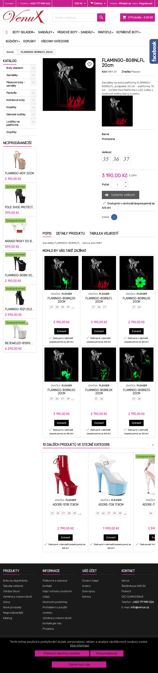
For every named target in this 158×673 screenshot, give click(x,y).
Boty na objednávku (15, 580)
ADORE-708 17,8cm (110, 504)
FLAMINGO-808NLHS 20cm (136, 300)
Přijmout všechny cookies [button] (62, 653)
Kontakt (9, 3)
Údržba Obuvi (11, 591)
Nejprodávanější (17, 143)
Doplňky (29, 41)
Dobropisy (88, 591)
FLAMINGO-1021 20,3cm (20, 309)
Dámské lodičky (16, 114)
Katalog (9, 61)
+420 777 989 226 (40, 3)
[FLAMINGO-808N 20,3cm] (20, 255)
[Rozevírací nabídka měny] (80, 3)
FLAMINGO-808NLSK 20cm (99, 391)
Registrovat (145, 3)
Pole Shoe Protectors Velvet (20, 207)
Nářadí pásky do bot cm (20, 241)
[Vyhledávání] (79, 17)
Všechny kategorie (55, 41)
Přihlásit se (125, 3)
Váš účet (89, 571)
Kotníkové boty (127, 32)
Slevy (6, 601)
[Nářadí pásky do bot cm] (20, 221)
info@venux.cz (140, 607)
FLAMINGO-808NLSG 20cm (61, 391)
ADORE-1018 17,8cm (65, 504)
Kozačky (12, 41)
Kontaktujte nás (52, 623)
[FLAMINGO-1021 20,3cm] (20, 289)
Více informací (79, 645)
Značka (126, 71)
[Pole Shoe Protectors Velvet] (20, 187)
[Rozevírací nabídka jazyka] (98, 3)
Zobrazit (63, 331)
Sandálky (45, 32)
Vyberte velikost (120, 195)
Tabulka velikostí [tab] (103, 233)
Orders (86, 585)
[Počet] (117, 185)
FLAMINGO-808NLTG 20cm (136, 391)
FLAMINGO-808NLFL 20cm (98, 300)
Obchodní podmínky (55, 601)
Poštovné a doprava (55, 580)
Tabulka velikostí (13, 585)
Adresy (86, 596)
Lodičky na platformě (13, 123)
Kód (104, 71)
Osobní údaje (90, 580)
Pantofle (104, 32)
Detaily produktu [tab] (70, 233)
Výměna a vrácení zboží (17, 596)
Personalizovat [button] (106, 653)
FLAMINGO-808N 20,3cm (20, 275)
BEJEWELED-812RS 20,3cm (20, 343)
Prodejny (48, 628)
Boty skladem (23, 32)
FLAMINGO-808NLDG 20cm (61, 300)
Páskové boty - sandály (75, 32)
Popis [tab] (47, 233)
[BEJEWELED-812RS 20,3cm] (20, 323)
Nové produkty (12, 607)
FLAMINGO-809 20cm (19, 173)
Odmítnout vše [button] (79, 664)
